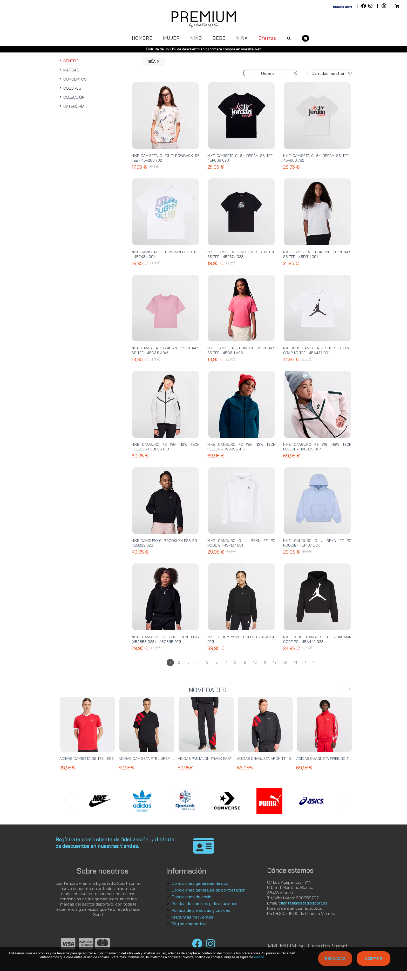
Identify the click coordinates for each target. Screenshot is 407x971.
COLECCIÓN (71, 97)
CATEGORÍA (71, 106)
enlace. (259, 957)
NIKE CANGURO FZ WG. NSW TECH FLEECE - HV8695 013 (166, 446)
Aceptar (373, 958)
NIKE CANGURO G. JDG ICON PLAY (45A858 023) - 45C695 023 (166, 639)
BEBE (219, 38)
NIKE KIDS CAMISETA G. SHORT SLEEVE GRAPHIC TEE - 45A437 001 (317, 350)
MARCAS (68, 70)
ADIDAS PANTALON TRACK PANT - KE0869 (213, 758)
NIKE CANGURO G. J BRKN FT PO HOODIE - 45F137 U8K (317, 543)
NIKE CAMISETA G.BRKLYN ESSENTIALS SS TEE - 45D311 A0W (166, 350)
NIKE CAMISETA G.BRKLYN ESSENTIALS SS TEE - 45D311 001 (317, 254)
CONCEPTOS (72, 79)
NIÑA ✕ (154, 61)
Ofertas (267, 38)
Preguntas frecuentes (192, 917)
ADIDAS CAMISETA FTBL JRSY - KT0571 (152, 758)
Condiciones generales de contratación (209, 890)
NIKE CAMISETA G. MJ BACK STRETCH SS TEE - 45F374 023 (241, 254)
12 (274, 662)
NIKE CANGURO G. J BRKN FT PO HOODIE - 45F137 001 (241, 543)
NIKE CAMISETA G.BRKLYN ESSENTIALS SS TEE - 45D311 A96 (241, 350)
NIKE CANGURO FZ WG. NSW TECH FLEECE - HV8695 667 (317, 446)
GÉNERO (68, 60)
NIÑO (196, 38)
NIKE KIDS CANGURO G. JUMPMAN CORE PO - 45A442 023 (317, 639)
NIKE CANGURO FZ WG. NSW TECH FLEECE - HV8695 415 (241, 446)
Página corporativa (189, 923)
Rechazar (335, 958)
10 (255, 662)
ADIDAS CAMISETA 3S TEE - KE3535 (90, 758)
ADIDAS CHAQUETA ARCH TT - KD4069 (270, 758)
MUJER (171, 38)
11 (265, 662)
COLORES (69, 88)
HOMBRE (142, 38)
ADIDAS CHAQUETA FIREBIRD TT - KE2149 (331, 758)
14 (295, 662)
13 (285, 662)
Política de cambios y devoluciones (205, 903)
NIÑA (242, 38)
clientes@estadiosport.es (303, 903)
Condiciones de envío (191, 896)
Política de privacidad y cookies (201, 910)
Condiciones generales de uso (200, 883)
